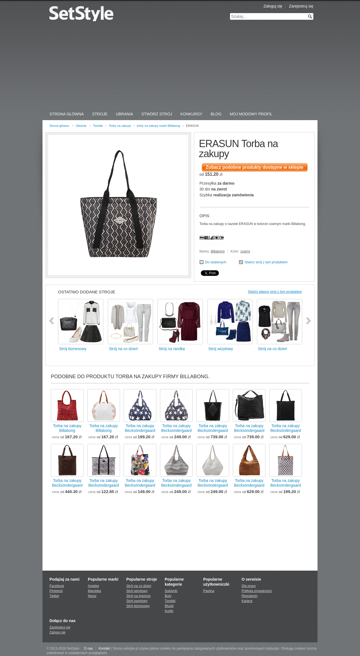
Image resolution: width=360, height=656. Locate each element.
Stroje (100, 114)
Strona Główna (66, 114)
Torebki (98, 125)
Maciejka (94, 591)
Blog (216, 114)
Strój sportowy (137, 601)
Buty (168, 596)
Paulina (208, 591)
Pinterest (55, 591)
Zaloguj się (272, 6)
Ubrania (124, 114)
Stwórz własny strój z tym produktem (275, 291)
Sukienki (171, 591)
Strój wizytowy (137, 591)
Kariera (247, 601)
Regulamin (250, 596)
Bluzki (169, 606)
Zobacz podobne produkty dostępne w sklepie (254, 167)
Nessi (92, 596)
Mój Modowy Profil (251, 114)
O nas (88, 648)
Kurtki (169, 611)
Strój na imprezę (138, 596)
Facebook (56, 586)
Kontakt (104, 648)
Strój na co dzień (138, 586)
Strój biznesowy (138, 606)
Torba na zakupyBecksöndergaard (140, 428)
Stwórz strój (156, 114)
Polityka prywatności (257, 591)
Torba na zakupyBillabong (67, 428)
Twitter (54, 596)
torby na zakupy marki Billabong (158, 125)
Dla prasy (249, 586)
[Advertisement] (180, 67)
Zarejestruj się (301, 6)
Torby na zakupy (120, 125)
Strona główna (59, 125)
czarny (245, 251)
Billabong (217, 251)
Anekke (93, 586)
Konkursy (191, 114)
